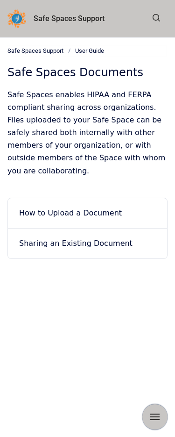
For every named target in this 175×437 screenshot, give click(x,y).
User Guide (89, 50)
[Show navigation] (155, 417)
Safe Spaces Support (69, 18)
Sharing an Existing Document (76, 243)
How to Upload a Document (70, 212)
